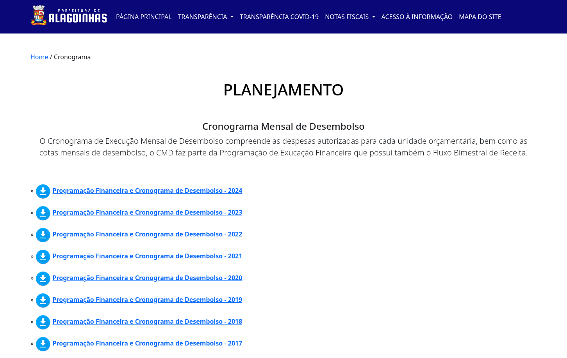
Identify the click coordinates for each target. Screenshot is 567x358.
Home (39, 57)
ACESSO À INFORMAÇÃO (417, 16)
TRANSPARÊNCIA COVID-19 (279, 16)
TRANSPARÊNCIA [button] (203, 16)
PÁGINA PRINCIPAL (144, 16)
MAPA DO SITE (480, 16)
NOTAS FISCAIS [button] (347, 16)
